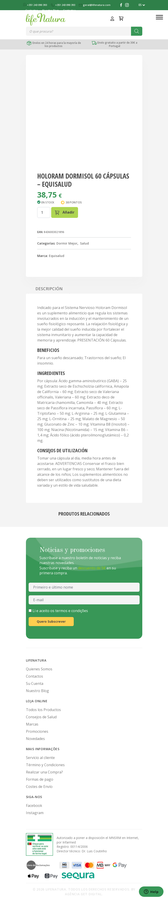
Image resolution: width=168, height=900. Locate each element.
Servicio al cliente (40, 757)
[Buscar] (136, 31)
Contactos (34, 676)
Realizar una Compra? (44, 772)
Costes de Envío (39, 786)
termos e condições (71, 610)
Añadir (64, 212)
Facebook (34, 805)
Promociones (37, 731)
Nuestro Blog (37, 690)
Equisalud (56, 256)
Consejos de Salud (41, 716)
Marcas (32, 724)
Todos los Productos (43, 709)
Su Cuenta (34, 683)
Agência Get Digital (83, 894)
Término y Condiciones (45, 764)
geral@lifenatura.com (95, 5)
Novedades (35, 738)
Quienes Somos (39, 669)
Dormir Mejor (66, 243)
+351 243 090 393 (35, 5)
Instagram (35, 812)
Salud (84, 243)
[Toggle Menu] (159, 17)
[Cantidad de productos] (43, 212)
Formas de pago (39, 779)
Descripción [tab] (49, 288)
